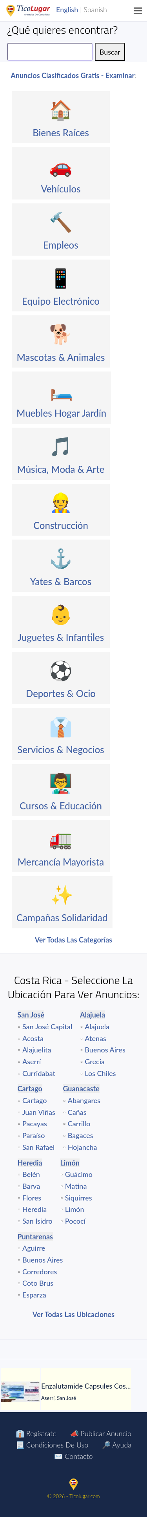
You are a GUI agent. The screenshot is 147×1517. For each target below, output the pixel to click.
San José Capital (47, 1026)
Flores (31, 1197)
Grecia (95, 1061)
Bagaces (80, 1135)
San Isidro (37, 1221)
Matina (76, 1186)
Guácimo (79, 1174)
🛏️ (61, 390)
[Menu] (138, 10)
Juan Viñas (38, 1112)
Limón (74, 1209)
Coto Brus (37, 1283)
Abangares (84, 1100)
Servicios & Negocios (60, 749)
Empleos (60, 245)
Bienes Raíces (61, 132)
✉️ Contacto (73, 1456)
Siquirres (78, 1197)
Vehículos (60, 188)
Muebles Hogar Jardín (61, 413)
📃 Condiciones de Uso (52, 1444)
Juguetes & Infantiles (61, 637)
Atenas (95, 1038)
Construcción (60, 525)
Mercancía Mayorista (61, 861)
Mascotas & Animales (60, 357)
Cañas (77, 1112)
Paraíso (33, 1135)
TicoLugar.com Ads (36, 10)
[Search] (50, 52)
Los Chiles (100, 1073)
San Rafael (38, 1147)
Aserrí (31, 1061)
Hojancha (82, 1147)
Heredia (34, 1209)
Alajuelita (36, 1049)
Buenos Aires (105, 1049)
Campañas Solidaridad (62, 917)
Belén (31, 1174)
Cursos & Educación (61, 805)
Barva (31, 1186)
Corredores (39, 1271)
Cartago (34, 1100)
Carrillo (79, 1123)
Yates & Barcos (60, 581)
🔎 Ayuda (116, 1444)
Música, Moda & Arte (61, 469)
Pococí (75, 1221)
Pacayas (34, 1123)
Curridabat (38, 1073)
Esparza (34, 1294)
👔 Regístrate (36, 1433)
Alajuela (97, 1026)
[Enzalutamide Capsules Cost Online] (20, 1392)
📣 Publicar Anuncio (100, 1433)
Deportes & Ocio (61, 693)
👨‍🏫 (61, 782)
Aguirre (33, 1248)
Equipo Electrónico (61, 301)
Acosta (33, 1038)
